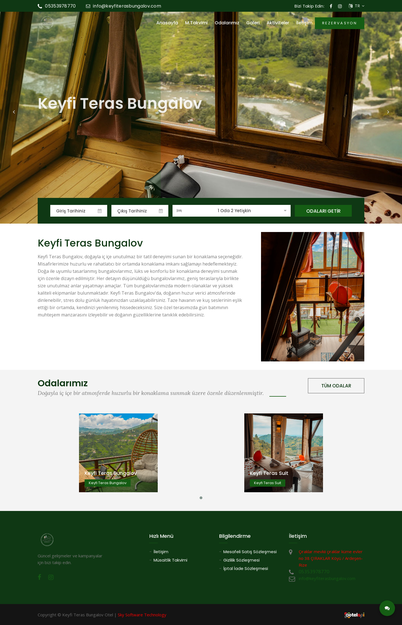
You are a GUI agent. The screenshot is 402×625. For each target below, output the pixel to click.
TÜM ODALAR (336, 385)
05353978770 (57, 6)
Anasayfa (167, 23)
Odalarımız (227, 23)
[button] (13, 112)
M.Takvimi (196, 23)
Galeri (253, 23)
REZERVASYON (339, 23)
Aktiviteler (278, 23)
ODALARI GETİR (323, 211)
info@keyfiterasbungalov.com (123, 6)
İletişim (304, 23)
